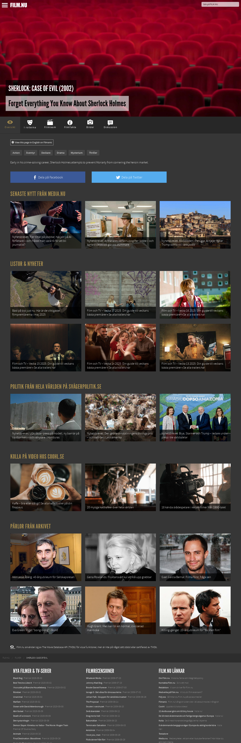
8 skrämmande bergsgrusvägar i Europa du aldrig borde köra (187, 704)
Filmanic (163, 680)
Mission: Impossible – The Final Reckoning (33, 727)
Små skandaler (93, 690)
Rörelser (17, 671)
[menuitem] (6, 637)
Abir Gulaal (18, 690)
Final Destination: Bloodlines (27, 717)
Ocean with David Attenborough (28, 685)
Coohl (162, 685)
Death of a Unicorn (22, 694)
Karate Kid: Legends (22, 736)
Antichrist (90, 709)
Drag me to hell (93, 694)
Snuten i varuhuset (95, 685)
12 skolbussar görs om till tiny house (176, 690)
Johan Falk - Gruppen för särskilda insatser (106, 676)
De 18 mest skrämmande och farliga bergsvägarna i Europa (186, 694)
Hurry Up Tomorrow (22, 722)
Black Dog (17, 657)
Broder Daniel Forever (96, 666)
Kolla (161, 699)
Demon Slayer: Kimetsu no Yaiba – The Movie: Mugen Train (40, 704)
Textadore (163, 712)
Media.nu (163, 717)
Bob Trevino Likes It (22, 661)
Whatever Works (93, 657)
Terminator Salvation (96, 704)
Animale (17, 712)
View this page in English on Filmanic (32, 142)
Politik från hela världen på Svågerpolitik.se (55, 377)
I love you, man (93, 713)
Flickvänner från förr (95, 718)
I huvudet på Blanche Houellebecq (29, 666)
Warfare (17, 680)
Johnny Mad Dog (94, 661)
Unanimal (18, 676)
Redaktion (164, 666)
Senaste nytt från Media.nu (38, 193)
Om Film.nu (164, 657)
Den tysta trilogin (21, 699)
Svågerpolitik (165, 725)
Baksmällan (91, 699)
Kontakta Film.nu (167, 661)
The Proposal (92, 680)
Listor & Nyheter (26, 260)
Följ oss (162, 676)
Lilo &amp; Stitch (21, 731)
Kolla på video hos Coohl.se (37, 444)
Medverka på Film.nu (169, 671)
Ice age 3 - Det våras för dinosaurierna (103, 671)
